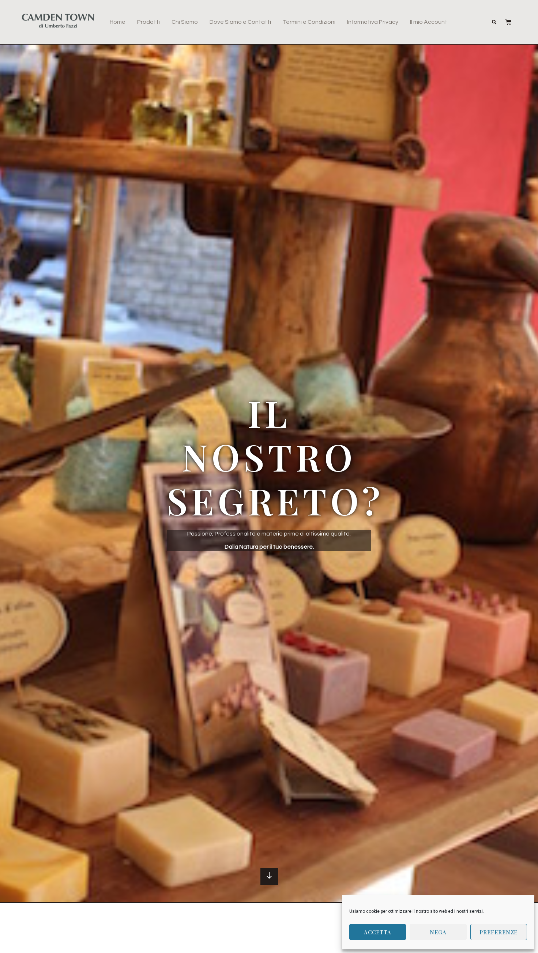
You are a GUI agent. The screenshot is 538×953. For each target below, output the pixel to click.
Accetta (377, 932)
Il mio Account (428, 22)
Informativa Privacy (372, 22)
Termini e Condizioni (309, 22)
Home (117, 22)
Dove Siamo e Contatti (240, 22)
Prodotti (148, 22)
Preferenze (498, 932)
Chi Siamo (185, 22)
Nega (438, 932)
